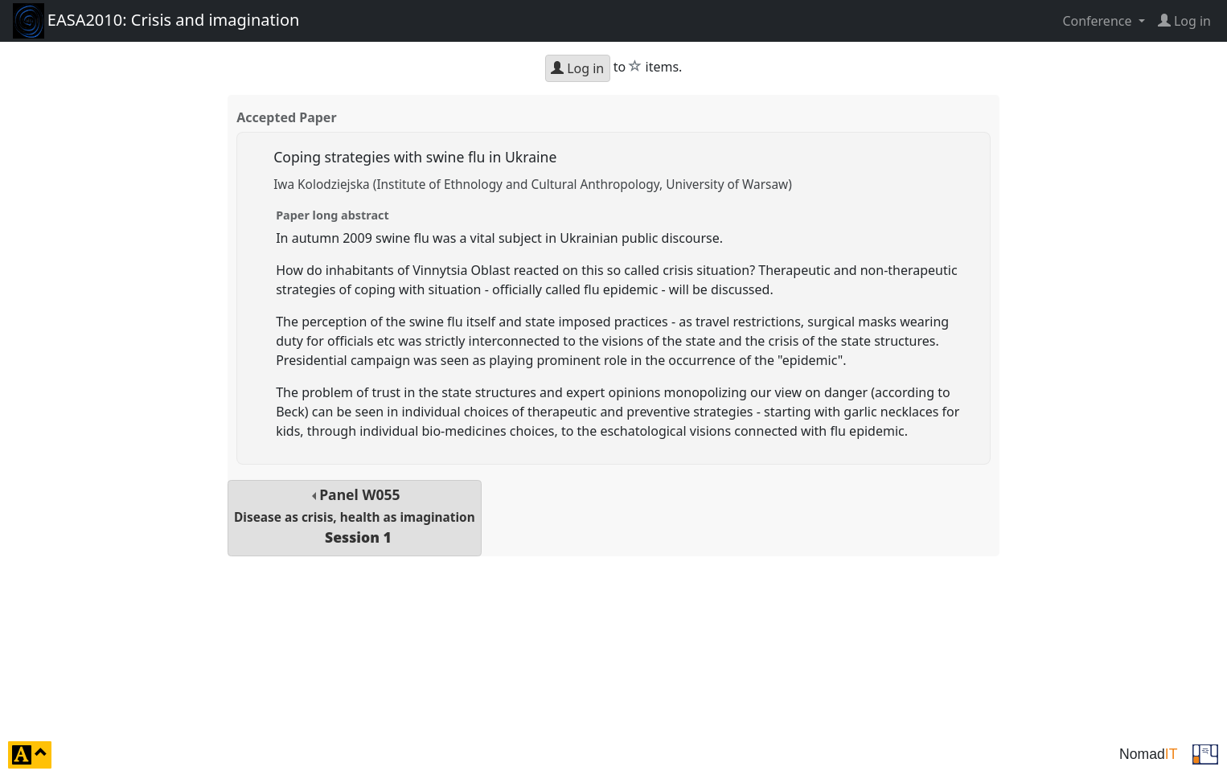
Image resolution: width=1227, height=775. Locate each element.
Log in (577, 68)
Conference (1098, 21)
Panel (354, 516)
